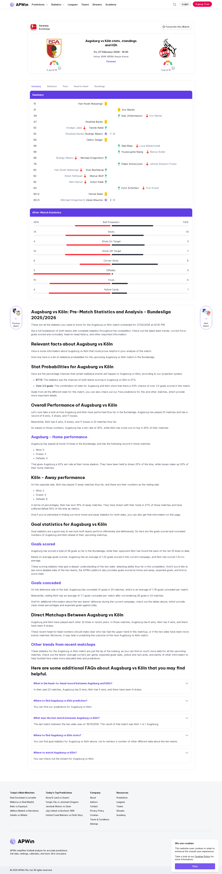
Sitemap (94, 824)
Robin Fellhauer (74, 175)
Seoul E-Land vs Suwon (57, 797)
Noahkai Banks (94, 121)
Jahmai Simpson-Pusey (163, 163)
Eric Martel (128, 109)
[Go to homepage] (19, 4)
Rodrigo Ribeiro (94, 133)
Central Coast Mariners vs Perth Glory (64, 815)
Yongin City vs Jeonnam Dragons (62, 802)
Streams (97, 4)
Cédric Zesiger (95, 139)
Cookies (94, 815)
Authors (94, 802)
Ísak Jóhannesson (131, 115)
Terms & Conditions (99, 819)
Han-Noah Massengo (90, 103)
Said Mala (126, 145)
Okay (195, 866)
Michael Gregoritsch (92, 157)
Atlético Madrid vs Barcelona (24, 810)
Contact (94, 806)
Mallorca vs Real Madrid (22, 802)
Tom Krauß (152, 187)
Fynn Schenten (130, 187)
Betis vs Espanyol (18, 806)
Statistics (58, 4)
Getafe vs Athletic (19, 815)
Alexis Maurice (94, 199)
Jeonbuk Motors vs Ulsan (58, 806)
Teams (85, 4)
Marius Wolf (97, 175)
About (93, 797)
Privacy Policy (97, 810)
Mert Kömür (76, 181)
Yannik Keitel (96, 127)
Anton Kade (97, 181)
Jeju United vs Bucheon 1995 (60, 810)
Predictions (40, 4)
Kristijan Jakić (74, 127)
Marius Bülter (157, 151)
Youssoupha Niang (132, 151)
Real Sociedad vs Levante (23, 797)
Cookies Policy (202, 856)
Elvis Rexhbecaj (95, 169)
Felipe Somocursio (131, 163)
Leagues (73, 4)
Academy (110, 4)
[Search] (175, 5)
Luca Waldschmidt (149, 145)
